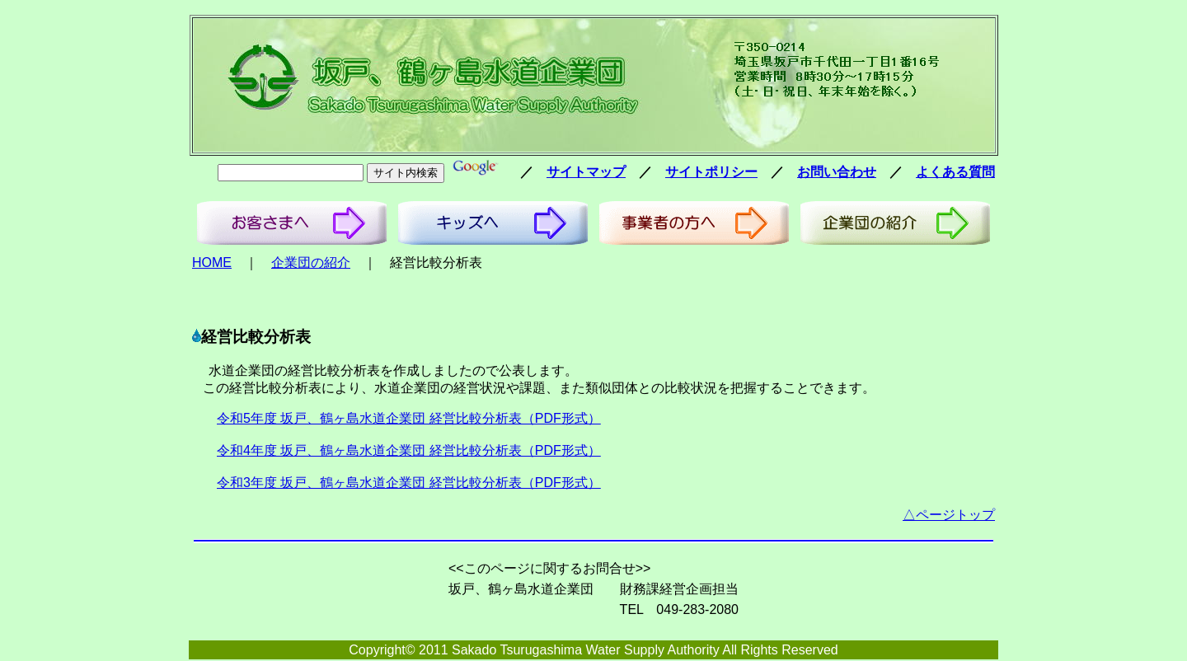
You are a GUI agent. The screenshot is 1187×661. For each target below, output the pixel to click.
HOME (212, 262)
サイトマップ (586, 172)
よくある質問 (955, 172)
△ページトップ (949, 515)
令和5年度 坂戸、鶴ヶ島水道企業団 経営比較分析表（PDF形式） (409, 418)
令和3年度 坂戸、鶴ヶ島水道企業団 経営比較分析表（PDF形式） (409, 483)
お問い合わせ (836, 172)
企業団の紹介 (310, 262)
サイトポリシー (711, 172)
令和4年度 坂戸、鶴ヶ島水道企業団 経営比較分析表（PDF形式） (409, 450)
